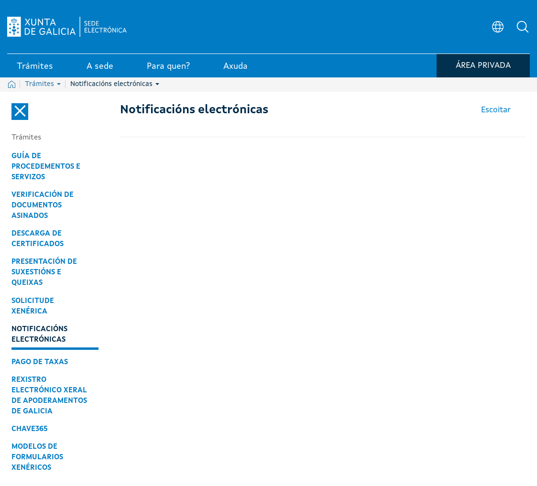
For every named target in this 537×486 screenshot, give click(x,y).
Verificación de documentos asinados (42, 205)
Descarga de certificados (37, 239)
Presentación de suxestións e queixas (44, 272)
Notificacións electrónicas (114, 84)
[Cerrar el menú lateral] (19, 111)
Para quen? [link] (168, 66)
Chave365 (29, 429)
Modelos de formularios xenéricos (37, 457)
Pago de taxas (39, 362)
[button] (522, 27)
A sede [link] (100, 66)
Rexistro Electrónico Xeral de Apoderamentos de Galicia (49, 395)
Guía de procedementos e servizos (45, 166)
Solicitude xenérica (32, 306)
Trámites (43, 84)
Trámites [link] (35, 66)
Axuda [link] (235, 66)
